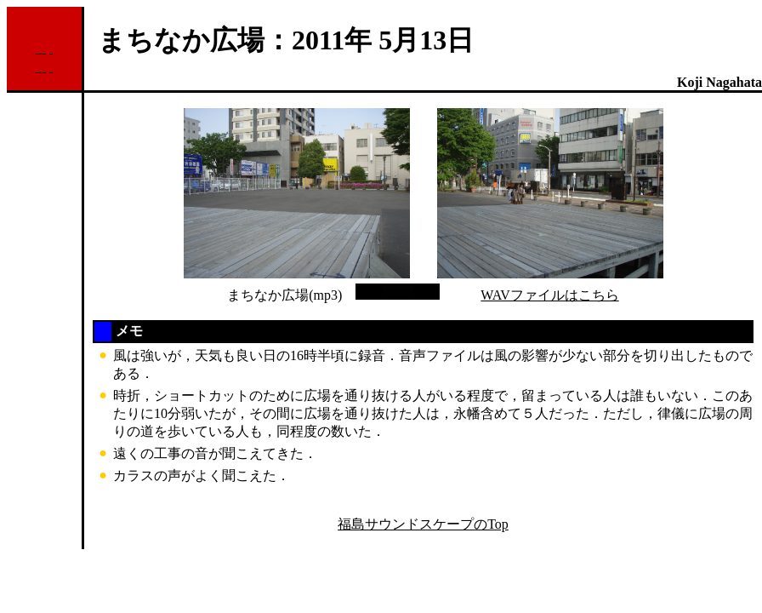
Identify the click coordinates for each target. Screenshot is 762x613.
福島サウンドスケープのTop (423, 524)
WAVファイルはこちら (549, 295)
